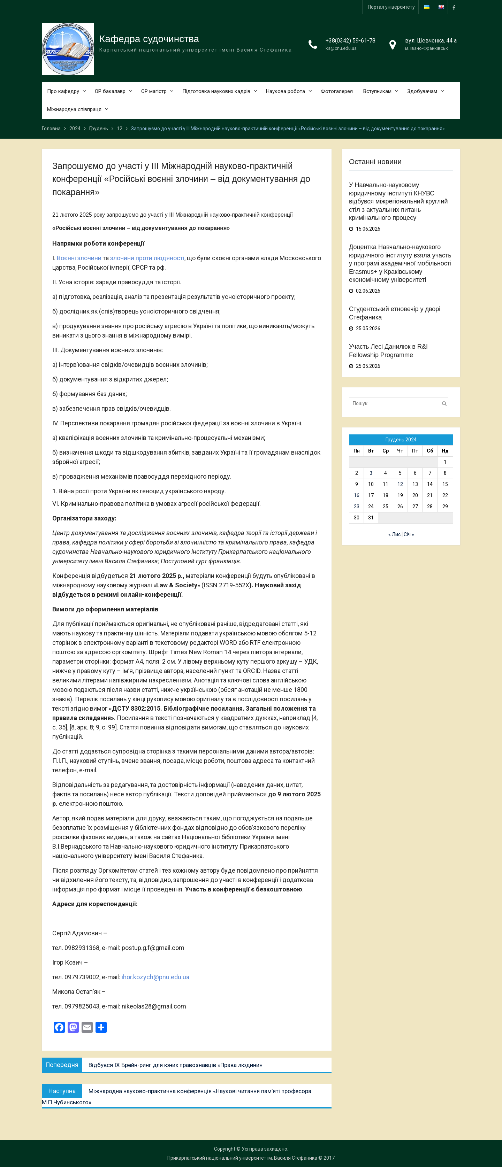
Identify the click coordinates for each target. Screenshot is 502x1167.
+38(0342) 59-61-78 (350, 40)
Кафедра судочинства (149, 38)
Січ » (409, 534)
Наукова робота (285, 91)
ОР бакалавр (110, 91)
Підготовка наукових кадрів (216, 91)
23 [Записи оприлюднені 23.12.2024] (356, 506)
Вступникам (377, 91)
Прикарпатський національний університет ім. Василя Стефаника (242, 1158)
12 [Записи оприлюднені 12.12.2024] (400, 484)
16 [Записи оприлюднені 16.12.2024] (356, 495)
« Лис (394, 534)
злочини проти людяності (147, 258)
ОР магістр (154, 91)
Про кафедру (63, 91)
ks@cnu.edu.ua (341, 48)
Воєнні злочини (79, 258)
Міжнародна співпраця (74, 110)
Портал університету (391, 7)
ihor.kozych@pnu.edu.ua (155, 977)
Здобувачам (422, 91)
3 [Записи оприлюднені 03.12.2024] (371, 473)
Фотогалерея (337, 91)
